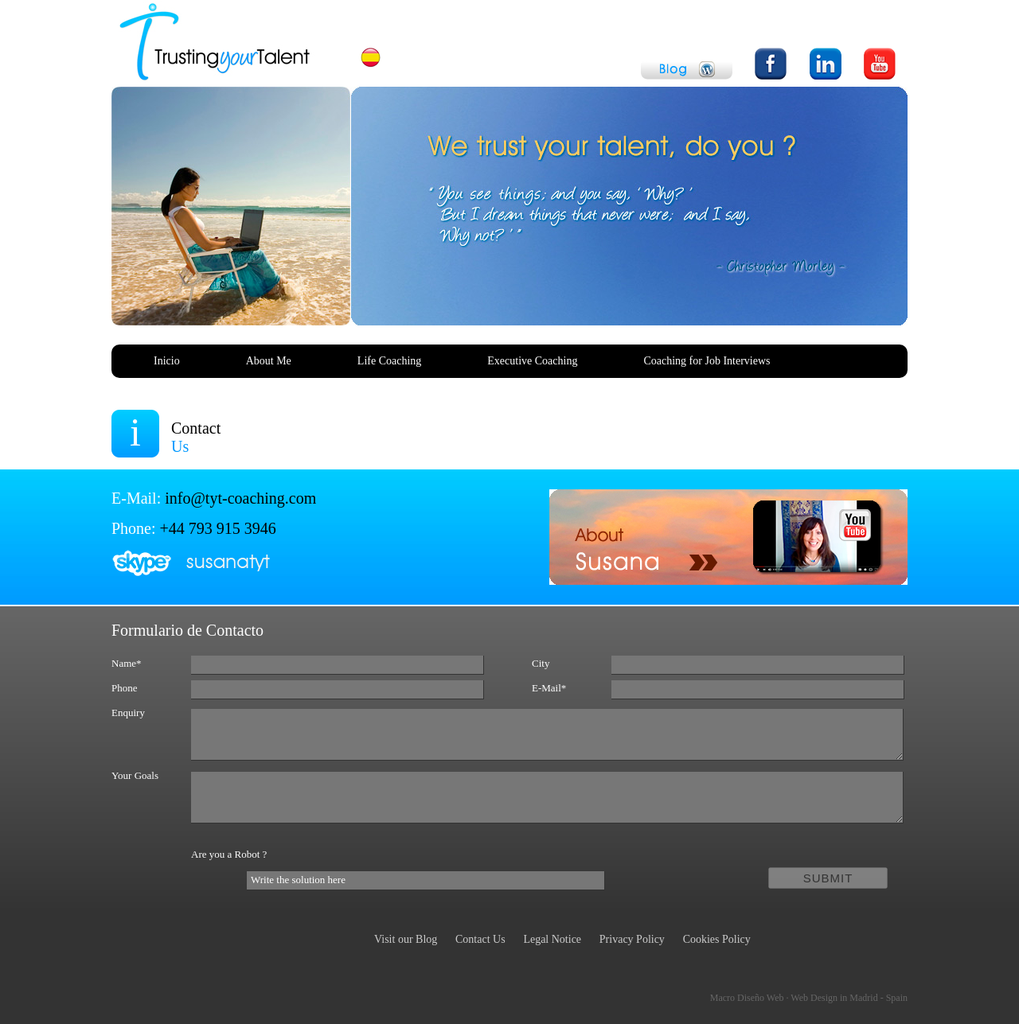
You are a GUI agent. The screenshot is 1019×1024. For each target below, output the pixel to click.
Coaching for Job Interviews (706, 361)
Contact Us (480, 939)
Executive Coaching (532, 361)
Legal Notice (552, 939)
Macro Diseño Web (809, 997)
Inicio (167, 361)
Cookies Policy (717, 939)
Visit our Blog (405, 939)
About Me (268, 361)
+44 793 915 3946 (218, 528)
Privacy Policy (632, 939)
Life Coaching (389, 361)
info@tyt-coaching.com (240, 498)
